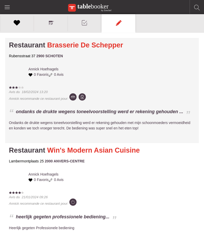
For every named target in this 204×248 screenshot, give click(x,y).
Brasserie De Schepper (85, 45)
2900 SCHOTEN (49, 56)
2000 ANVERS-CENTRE (65, 161)
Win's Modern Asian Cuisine (93, 150)
